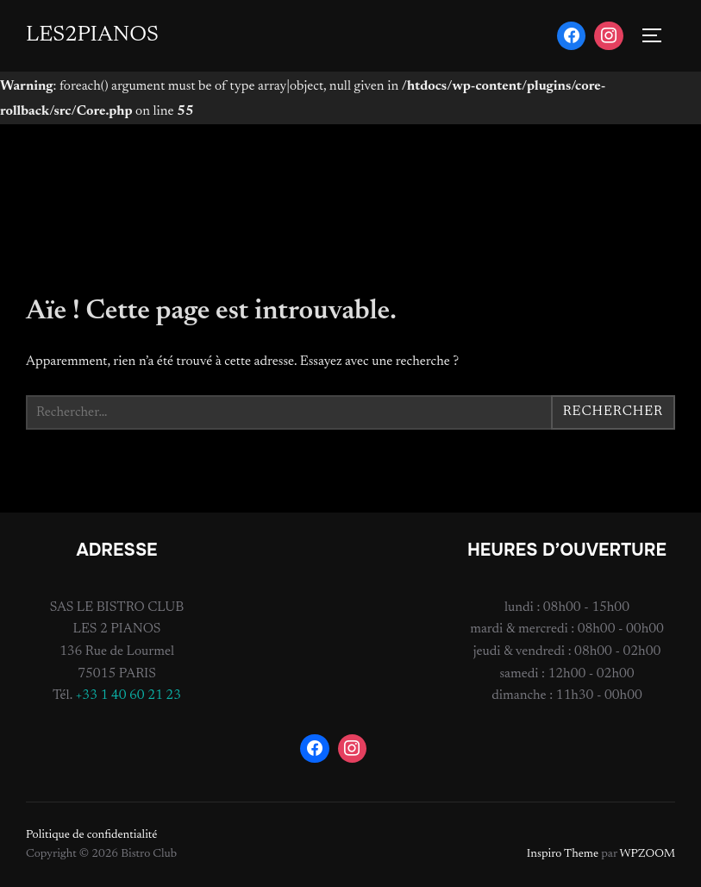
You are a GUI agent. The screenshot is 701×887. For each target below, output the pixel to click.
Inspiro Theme (562, 854)
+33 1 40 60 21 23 (128, 695)
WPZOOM (647, 854)
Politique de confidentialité (91, 835)
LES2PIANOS (92, 35)
